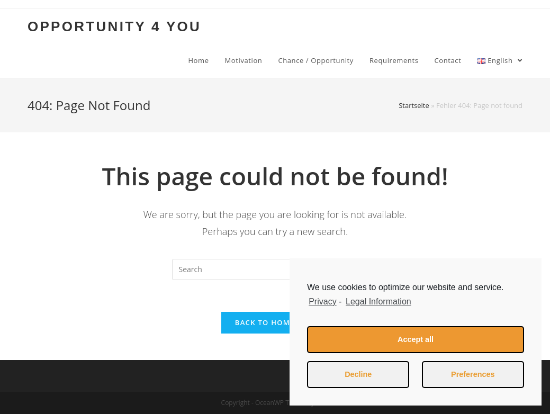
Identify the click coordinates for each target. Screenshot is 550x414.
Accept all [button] (416, 339)
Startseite (414, 105)
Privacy (322, 301)
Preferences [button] (472, 374)
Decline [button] (358, 374)
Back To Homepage (275, 322)
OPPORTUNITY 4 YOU (114, 26)
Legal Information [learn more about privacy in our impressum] (378, 301)
